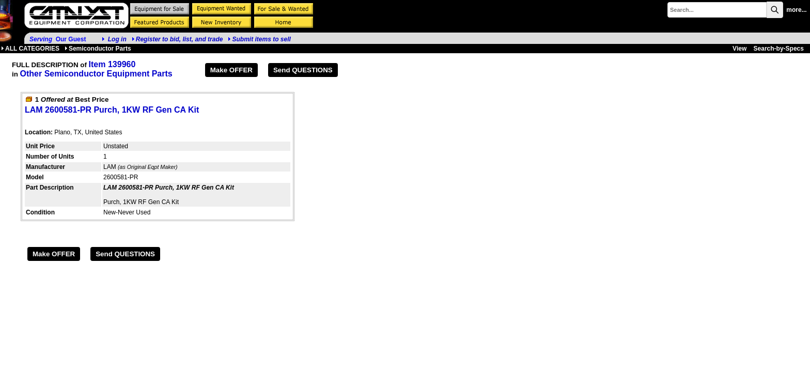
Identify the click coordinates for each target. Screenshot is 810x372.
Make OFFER (231, 70)
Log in (117, 39)
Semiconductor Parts (98, 48)
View (739, 48)
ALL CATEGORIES (30, 48)
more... (796, 9)
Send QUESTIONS (303, 70)
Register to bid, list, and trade (179, 39)
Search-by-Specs (779, 48)
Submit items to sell (259, 39)
